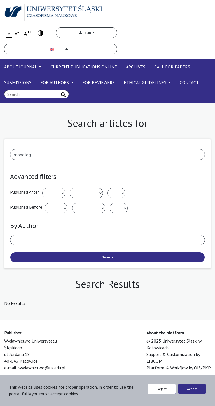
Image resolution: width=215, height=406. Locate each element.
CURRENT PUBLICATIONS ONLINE (83, 67)
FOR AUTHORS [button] (55, 82)
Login (85, 32)
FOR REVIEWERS (98, 82)
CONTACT (189, 82)
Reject (162, 389)
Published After (24, 192)
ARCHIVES (135, 67)
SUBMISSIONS (17, 82)
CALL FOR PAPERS (172, 67)
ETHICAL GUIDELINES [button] (145, 82)
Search (107, 257)
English (59, 49)
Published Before (26, 207)
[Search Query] (36, 94)
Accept (192, 389)
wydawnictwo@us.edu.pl (42, 368)
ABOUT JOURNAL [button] (21, 67)
